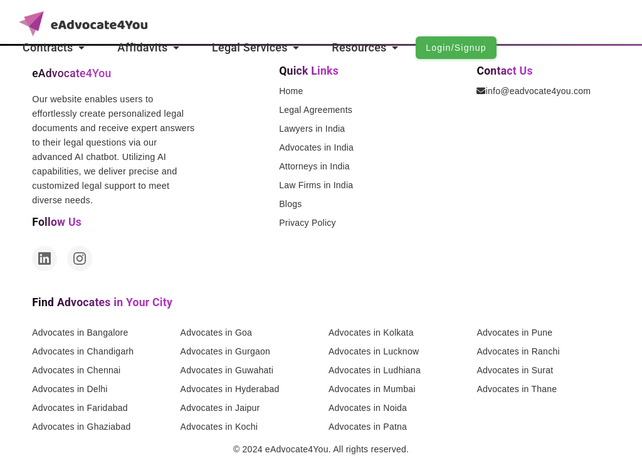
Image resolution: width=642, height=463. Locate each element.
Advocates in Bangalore (80, 332)
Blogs (290, 204)
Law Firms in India (316, 185)
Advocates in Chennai (76, 370)
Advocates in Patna (368, 427)
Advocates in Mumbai (372, 389)
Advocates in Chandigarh (83, 351)
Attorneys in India (314, 166)
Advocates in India (316, 147)
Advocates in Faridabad (80, 408)
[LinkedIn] (44, 258)
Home (291, 91)
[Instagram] (79, 258)
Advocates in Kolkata (371, 332)
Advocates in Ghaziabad (81, 427)
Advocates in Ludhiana (375, 370)
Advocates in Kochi (219, 427)
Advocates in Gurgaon (226, 351)
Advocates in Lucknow (374, 351)
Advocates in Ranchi (517, 351)
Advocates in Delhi (69, 389)
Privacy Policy (307, 223)
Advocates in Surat (514, 370)
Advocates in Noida (368, 408)
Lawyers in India (312, 129)
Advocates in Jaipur (220, 408)
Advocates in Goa (217, 332)
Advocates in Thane (516, 389)
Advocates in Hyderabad (230, 389)
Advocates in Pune (514, 332)
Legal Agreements (315, 110)
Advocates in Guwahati (227, 370)
